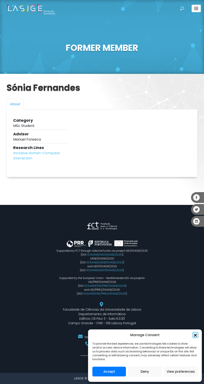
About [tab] (15, 104)
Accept (109, 371)
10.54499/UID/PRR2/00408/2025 (105, 293)
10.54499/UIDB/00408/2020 (105, 262)
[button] (195, 335)
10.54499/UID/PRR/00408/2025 (105, 286)
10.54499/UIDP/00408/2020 (105, 270)
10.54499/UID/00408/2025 (104, 254)
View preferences (181, 371)
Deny (145, 371)
